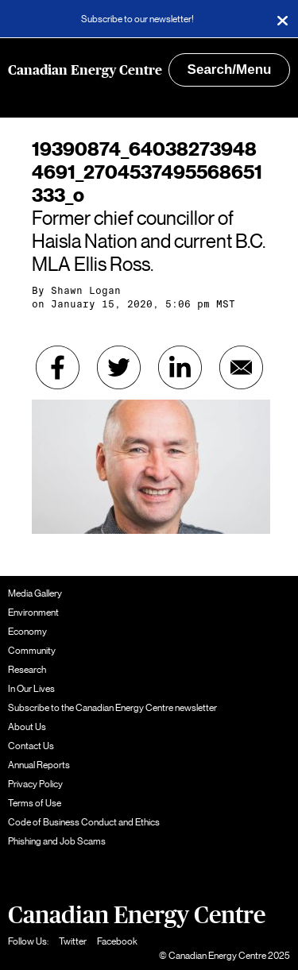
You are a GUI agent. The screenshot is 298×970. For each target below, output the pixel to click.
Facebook (117, 941)
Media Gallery (35, 593)
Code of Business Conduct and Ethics (84, 822)
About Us (27, 727)
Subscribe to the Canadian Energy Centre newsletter (112, 708)
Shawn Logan (86, 290)
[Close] (282, 19)
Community (32, 650)
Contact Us (31, 746)
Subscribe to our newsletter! (137, 19)
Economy (27, 631)
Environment (33, 612)
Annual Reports (39, 765)
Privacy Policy (35, 784)
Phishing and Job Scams (57, 841)
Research (27, 669)
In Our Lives (31, 689)
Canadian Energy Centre (85, 70)
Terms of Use (34, 803)
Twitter (73, 941)
